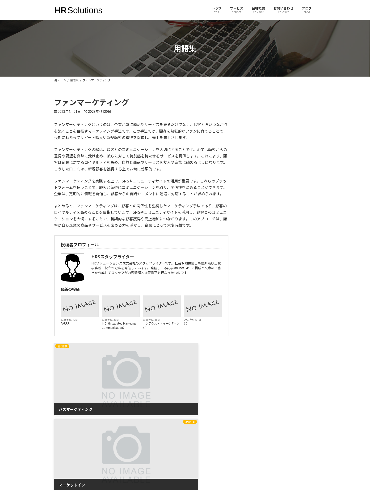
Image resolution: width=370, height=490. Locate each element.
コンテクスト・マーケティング (161, 325)
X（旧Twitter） (200, 421)
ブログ (128, 446)
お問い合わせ (132, 437)
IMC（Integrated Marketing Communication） (119, 325)
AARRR (65, 323)
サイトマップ (132, 454)
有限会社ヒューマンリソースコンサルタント (287, 421)
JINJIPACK (265, 446)
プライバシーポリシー (138, 462)
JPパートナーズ (269, 437)
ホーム (128, 421)
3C (186, 323)
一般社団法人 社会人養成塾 (276, 429)
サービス (129, 429)
